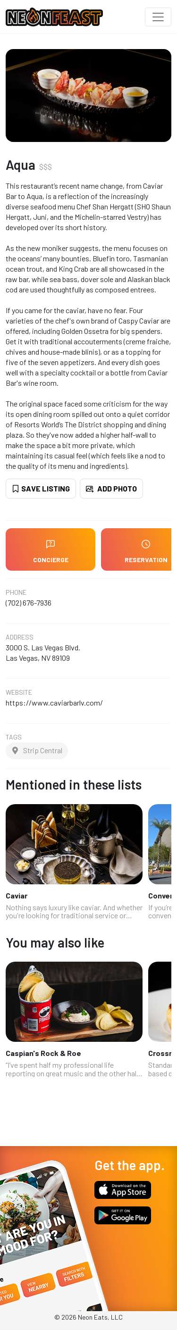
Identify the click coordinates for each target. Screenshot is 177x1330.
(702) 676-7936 (28, 602)
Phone (16, 592)
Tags (14, 737)
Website (19, 692)
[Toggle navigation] (158, 17)
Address (20, 637)
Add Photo (111, 488)
